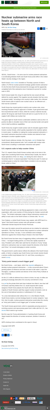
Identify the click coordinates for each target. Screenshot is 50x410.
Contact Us (6, 382)
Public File (5, 385)
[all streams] (48, 408)
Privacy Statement (7, 378)
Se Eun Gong (12, 27)
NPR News (6, 330)
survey (8, 257)
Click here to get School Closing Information (25, 8)
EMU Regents (6, 389)
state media (14, 82)
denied (4, 310)
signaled (31, 265)
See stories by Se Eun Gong (10, 348)
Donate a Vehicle (7, 375)
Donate (45, 2)
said (33, 140)
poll (5, 283)
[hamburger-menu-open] (2, 2)
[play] (2, 408)
